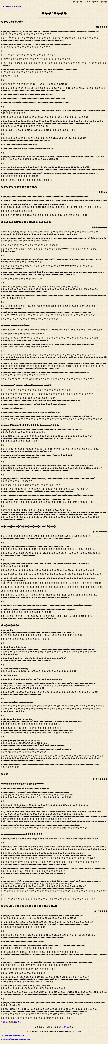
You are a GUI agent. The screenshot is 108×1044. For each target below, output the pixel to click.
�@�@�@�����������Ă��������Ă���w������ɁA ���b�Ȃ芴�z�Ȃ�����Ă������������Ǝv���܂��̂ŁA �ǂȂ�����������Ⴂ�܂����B (54, 695)
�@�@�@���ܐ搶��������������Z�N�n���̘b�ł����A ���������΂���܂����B (54, 200)
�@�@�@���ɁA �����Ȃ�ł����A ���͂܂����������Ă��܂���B (54, 402)
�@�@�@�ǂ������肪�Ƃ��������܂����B (54, 805)
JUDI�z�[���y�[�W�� (12, 1035)
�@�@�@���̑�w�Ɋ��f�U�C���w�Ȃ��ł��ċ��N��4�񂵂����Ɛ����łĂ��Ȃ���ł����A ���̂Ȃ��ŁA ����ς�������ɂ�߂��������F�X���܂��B (54, 99)
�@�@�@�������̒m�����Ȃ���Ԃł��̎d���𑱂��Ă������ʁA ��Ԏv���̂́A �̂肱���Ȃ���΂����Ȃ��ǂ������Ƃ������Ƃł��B (54, 472)
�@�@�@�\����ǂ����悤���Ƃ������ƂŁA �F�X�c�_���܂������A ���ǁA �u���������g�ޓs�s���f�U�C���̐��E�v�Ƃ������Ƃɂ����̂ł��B (54, 961)
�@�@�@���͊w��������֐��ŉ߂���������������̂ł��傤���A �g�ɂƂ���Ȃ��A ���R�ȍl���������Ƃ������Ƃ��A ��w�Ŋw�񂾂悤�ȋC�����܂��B (54, 572)
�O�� (5, 6)
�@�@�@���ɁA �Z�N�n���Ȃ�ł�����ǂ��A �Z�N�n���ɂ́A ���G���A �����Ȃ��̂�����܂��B (54, 352)
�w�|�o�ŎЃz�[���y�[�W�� (15, 1039)
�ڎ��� (17, 6)
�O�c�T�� (64, 1027)
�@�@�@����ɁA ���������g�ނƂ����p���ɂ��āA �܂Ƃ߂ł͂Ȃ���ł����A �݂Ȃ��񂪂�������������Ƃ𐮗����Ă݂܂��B (54, 866)
